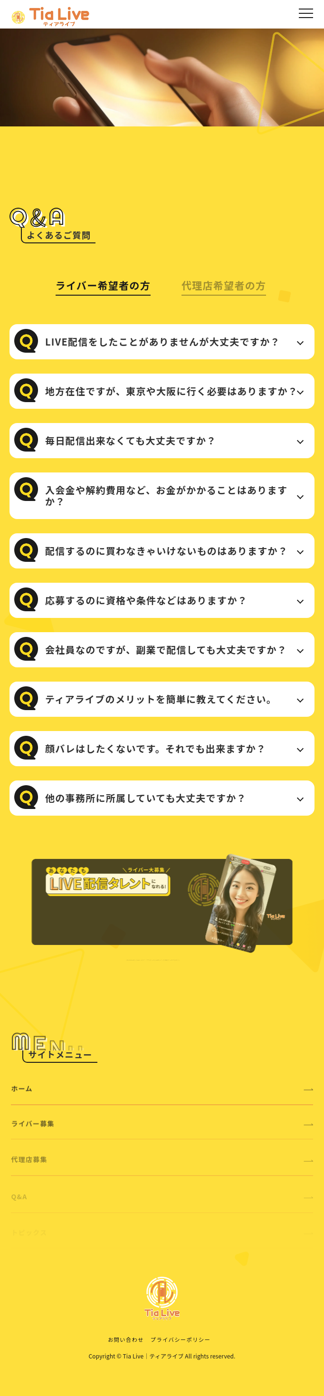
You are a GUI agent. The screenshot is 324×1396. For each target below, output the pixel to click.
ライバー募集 (162, 1137)
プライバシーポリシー (180, 1339)
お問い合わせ (126, 1339)
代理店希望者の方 (223, 285)
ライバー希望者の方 (103, 285)
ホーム (162, 1102)
